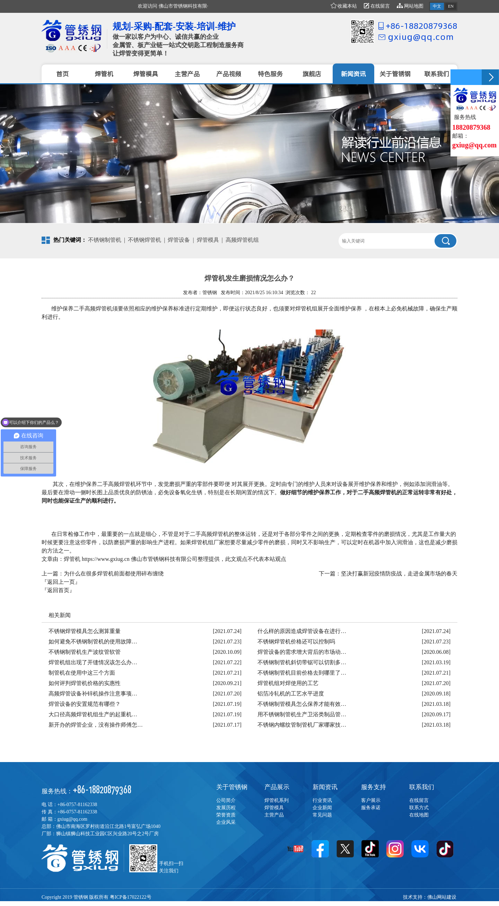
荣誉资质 (226, 815)
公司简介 (226, 800)
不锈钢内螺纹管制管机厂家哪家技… (301, 725)
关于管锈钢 (231, 787)
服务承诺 (370, 807)
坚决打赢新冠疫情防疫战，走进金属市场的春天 (399, 573)
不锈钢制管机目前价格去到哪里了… (301, 673)
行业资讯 (322, 800)
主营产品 (274, 815)
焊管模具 (208, 240)
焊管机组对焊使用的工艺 (287, 683)
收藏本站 (344, 6)
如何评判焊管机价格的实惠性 (85, 683)
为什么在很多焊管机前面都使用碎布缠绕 (114, 573)
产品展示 (276, 787)
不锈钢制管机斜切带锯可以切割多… (301, 662)
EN (451, 6)
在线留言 (377, 6)
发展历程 (226, 807)
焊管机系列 (276, 800)
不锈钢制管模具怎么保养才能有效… (301, 704)
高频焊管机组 (242, 240)
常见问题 (322, 815)
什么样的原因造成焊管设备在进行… (301, 631)
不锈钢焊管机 (144, 240)
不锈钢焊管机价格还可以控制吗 (296, 641)
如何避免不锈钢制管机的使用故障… (93, 641)
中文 (437, 6)
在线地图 (419, 815)
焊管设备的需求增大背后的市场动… (301, 652)
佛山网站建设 (441, 897)
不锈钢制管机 (104, 240)
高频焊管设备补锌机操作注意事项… (93, 693)
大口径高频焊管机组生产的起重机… (93, 714)
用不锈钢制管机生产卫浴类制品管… (301, 714)
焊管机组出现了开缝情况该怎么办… (93, 662)
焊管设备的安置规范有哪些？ (85, 704)
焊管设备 (179, 240)
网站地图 (410, 6)
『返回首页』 (58, 590)
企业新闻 (322, 807)
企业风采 (226, 822)
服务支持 (373, 787)
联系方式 (419, 807)
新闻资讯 (325, 787)
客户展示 (370, 800)
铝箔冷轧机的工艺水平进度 (290, 693)
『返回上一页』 (61, 582)
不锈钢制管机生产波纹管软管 (85, 652)
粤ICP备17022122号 (130, 897)
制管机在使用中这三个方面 (82, 673)
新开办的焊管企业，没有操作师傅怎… (96, 725)
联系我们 (421, 787)
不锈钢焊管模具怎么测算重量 (85, 631)
